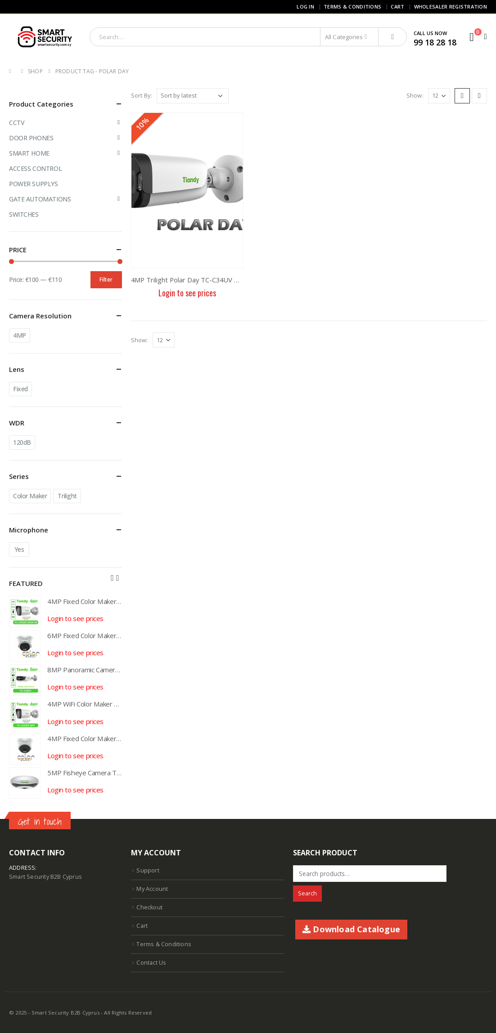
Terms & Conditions (352, 6)
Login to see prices (187, 293)
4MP (19, 335)
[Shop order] (193, 95)
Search (307, 893)
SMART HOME (29, 153)
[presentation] (112, 577)
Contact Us (151, 962)
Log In (305, 6)
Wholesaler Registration (450, 6)
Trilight (67, 496)
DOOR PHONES (31, 138)
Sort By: (142, 95)
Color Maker (30, 496)
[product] (187, 190)
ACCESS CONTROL (35, 168)
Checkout (149, 907)
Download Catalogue (351, 929)
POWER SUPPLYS (33, 183)
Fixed (20, 389)
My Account (152, 889)
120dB (22, 442)
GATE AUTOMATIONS (40, 199)
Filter (106, 279)
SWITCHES (24, 214)
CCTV (16, 122)
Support (147, 870)
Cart (397, 6)
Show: (415, 95)
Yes (19, 549)
